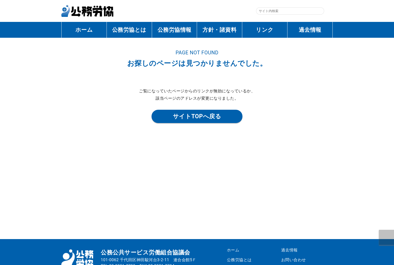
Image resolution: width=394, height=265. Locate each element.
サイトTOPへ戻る (197, 116)
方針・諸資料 (219, 30)
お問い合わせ (295, 259)
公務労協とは (129, 30)
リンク (265, 30)
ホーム (84, 30)
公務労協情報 (174, 30)
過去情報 (310, 30)
